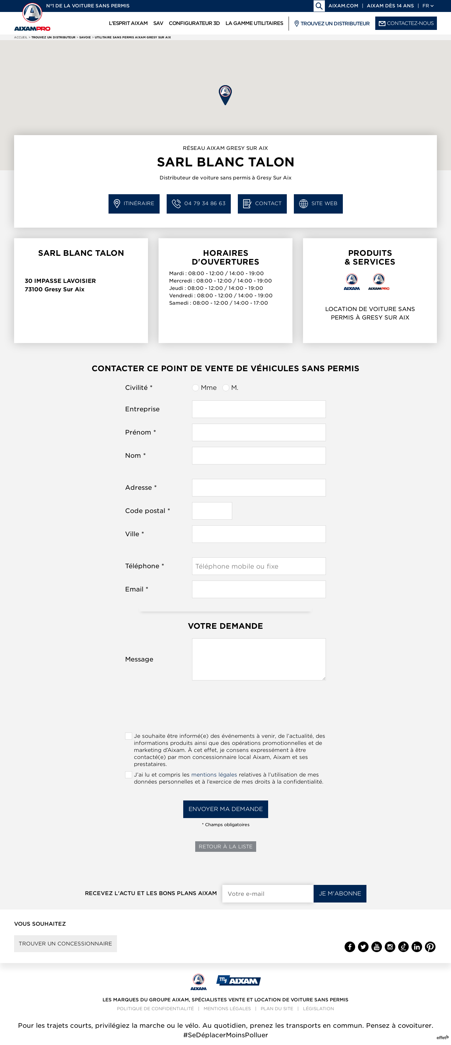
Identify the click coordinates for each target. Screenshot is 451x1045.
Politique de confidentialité (155, 1010)
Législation (318, 1010)
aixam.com (343, 5)
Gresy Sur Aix (64, 289)
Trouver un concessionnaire (67, 944)
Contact (262, 204)
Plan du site (277, 1010)
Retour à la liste (226, 846)
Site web (318, 204)
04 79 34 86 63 (199, 204)
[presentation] (225, 708)
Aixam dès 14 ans (390, 5)
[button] (225, 95)
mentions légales (214, 775)
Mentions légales (227, 1010)
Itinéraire (134, 204)
